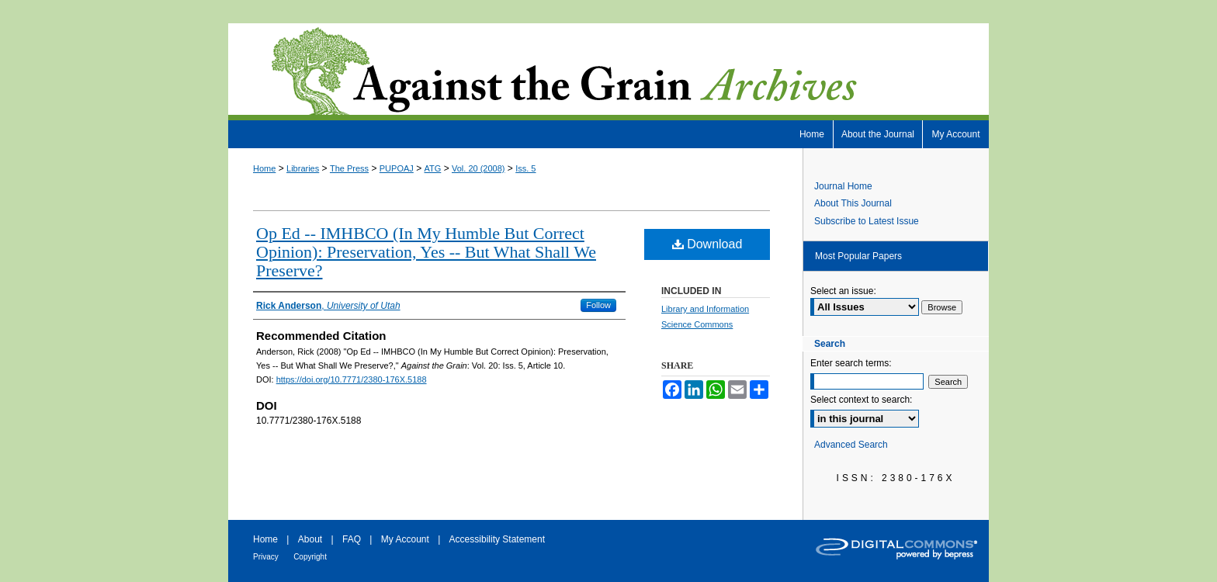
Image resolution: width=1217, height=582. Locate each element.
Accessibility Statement (497, 539)
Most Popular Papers (858, 256)
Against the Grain (608, 71)
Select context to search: (861, 399)
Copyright (310, 557)
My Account (405, 539)
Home (264, 168)
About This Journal (853, 203)
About (310, 539)
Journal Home (843, 186)
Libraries (302, 168)
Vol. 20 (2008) (478, 168)
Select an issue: (843, 291)
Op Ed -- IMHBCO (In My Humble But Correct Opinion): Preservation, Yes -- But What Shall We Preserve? (426, 251)
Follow (598, 305)
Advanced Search (851, 444)
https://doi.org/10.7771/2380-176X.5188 (351, 379)
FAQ (351, 539)
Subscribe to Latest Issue (866, 221)
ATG (433, 168)
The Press (349, 168)
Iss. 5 (525, 168)
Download (707, 244)
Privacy (266, 557)
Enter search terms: (851, 363)
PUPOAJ (397, 168)
